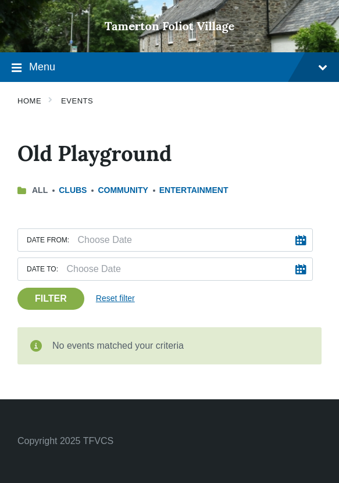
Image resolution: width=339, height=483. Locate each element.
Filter (51, 298)
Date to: (42, 269)
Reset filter (115, 298)
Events (77, 100)
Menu (169, 68)
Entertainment (194, 190)
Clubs (73, 190)
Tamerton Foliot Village (170, 26)
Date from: (48, 240)
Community (123, 190)
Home (29, 100)
